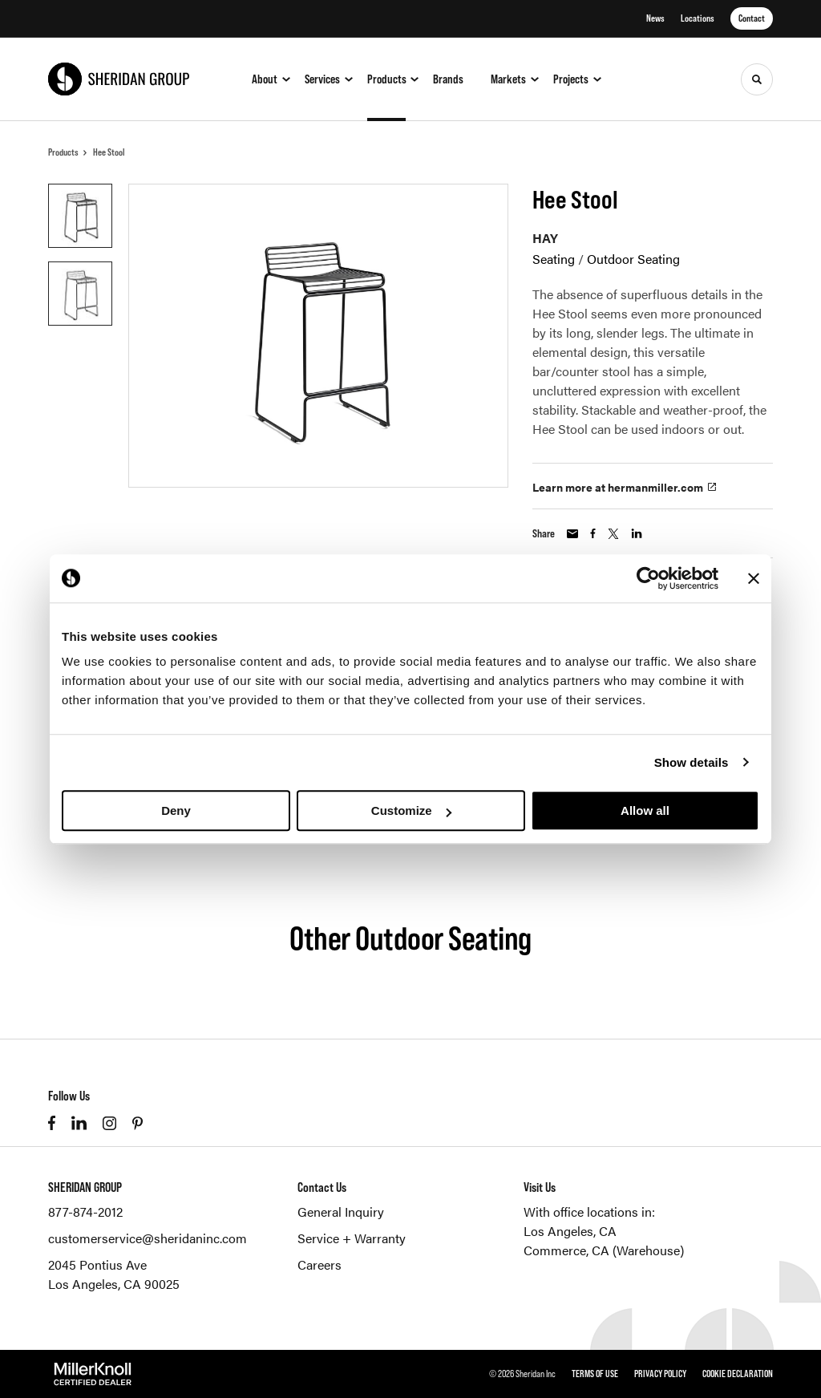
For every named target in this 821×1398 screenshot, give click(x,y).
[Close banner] (753, 578)
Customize (411, 810)
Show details (691, 762)
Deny (176, 810)
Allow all (645, 810)
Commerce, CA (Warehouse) (604, 1250)
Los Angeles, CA (570, 1231)
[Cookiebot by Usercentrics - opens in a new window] (648, 578)
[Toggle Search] (757, 79)
